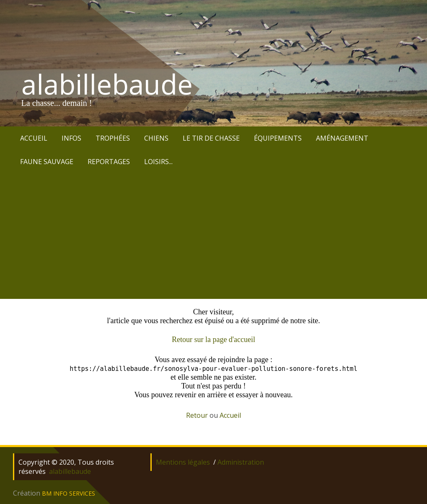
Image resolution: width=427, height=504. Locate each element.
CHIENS (156, 138)
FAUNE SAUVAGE (46, 161)
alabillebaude (107, 84)
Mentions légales (183, 462)
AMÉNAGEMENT (342, 138)
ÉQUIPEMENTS (278, 138)
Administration (240, 462)
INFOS (71, 138)
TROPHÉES (113, 138)
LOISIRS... (158, 161)
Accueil (230, 415)
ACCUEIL (33, 138)
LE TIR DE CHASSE (211, 138)
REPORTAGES (109, 161)
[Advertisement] (213, 236)
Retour (197, 415)
